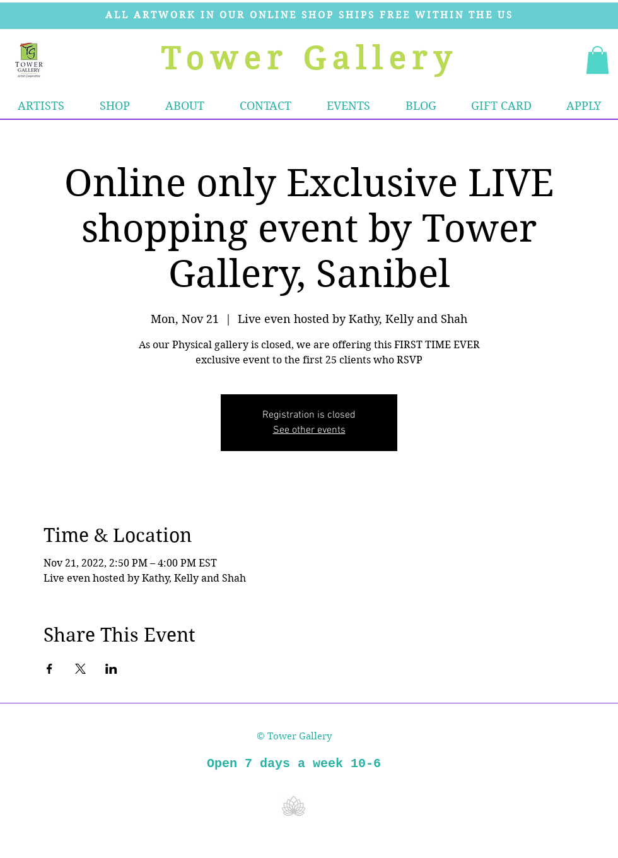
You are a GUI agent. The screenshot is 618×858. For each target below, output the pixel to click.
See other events (309, 430)
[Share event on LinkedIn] (111, 669)
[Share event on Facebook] (49, 669)
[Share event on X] (80, 669)
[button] (115, 106)
